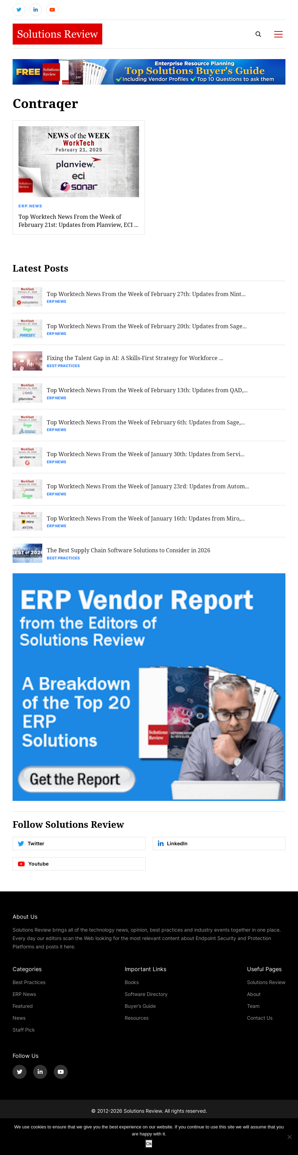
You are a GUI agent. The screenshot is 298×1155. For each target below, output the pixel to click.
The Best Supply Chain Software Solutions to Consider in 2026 (129, 555)
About (254, 999)
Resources (136, 1023)
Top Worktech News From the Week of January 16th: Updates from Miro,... (147, 523)
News (19, 1023)
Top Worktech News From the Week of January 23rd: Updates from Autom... (149, 490)
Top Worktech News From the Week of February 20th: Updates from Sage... (148, 328)
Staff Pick (24, 1035)
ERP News (30, 207)
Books (132, 987)
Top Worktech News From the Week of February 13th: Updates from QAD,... (148, 393)
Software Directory (146, 999)
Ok (149, 1143)
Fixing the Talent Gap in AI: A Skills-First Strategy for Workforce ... (136, 360)
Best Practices (64, 368)
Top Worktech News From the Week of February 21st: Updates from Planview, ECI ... (78, 222)
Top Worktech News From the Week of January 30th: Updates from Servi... (147, 458)
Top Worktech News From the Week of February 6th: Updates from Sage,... (147, 425)
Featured (23, 1011)
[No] (289, 1136)
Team (253, 1011)
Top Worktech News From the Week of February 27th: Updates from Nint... (147, 295)
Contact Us (259, 1023)
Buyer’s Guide (140, 1011)
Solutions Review (266, 987)
